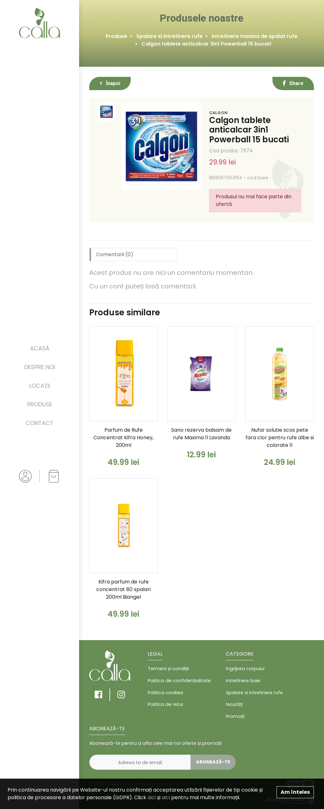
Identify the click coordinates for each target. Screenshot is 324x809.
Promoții (235, 716)
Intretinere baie (243, 680)
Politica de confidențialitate (179, 680)
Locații (39, 386)
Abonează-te (213, 762)
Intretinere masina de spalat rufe (254, 36)
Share (293, 83)
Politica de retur (166, 704)
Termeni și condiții (168, 668)
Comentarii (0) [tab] (114, 254)
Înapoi (110, 83)
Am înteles (295, 792)
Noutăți (234, 704)
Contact (39, 423)
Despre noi (39, 367)
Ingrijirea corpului (245, 668)
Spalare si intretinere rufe (169, 36)
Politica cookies (165, 692)
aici (151, 797)
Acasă (39, 348)
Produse (39, 404)
